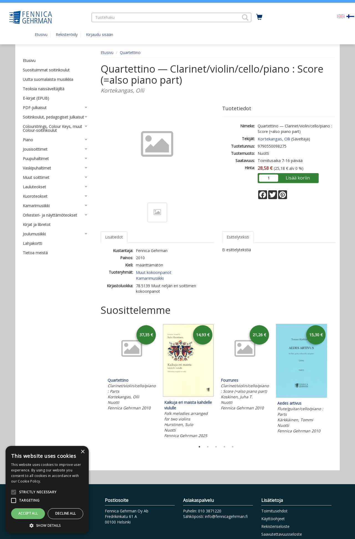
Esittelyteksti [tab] (238, 237)
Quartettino (130, 52)
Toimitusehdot (274, 511)
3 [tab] (216, 447)
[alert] (47, 489)
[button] (245, 17)
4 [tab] (224, 447)
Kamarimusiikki (150, 278)
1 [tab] (199, 447)
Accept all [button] (28, 513)
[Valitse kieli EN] (341, 16)
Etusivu (41, 34)
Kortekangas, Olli (274, 139)
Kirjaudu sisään (99, 34)
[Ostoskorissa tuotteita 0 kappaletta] (259, 17)
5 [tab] (232, 447)
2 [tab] (208, 447)
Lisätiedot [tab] (114, 237)
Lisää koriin (298, 178)
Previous (99, 381)
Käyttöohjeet (273, 518)
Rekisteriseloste (275, 526)
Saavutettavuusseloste (281, 534)
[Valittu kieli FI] (350, 16)
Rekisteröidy (67, 34)
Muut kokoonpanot (153, 272)
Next (333, 381)
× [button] (82, 452)
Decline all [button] (65, 513)
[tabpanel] (131, 368)
